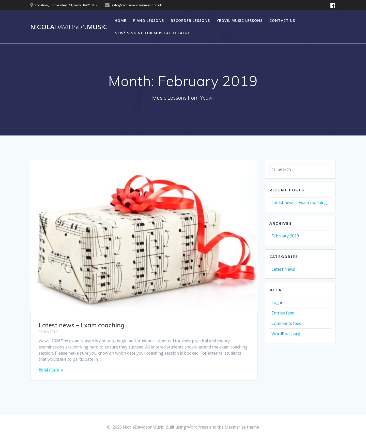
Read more (49, 369)
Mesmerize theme (242, 427)
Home (120, 20)
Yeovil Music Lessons (240, 20)
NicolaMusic (68, 27)
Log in (277, 302)
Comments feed (286, 323)
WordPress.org (285, 334)
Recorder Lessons (190, 20)
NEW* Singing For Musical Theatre (152, 33)
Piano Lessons (148, 20)
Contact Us (282, 20)
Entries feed (282, 313)
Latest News (283, 269)
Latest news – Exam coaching (82, 325)
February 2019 (285, 236)
